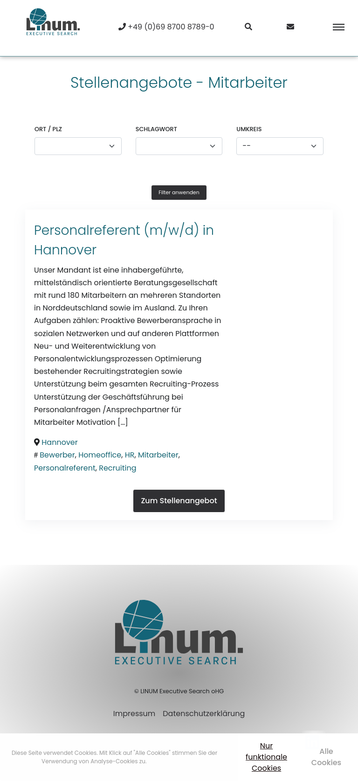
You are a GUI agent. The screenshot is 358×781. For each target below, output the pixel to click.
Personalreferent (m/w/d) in (124, 230)
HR (130, 455)
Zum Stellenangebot (179, 500)
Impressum (134, 713)
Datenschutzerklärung (204, 713)
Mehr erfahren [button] (167, 761)
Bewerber (57, 455)
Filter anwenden (178, 192)
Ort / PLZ (48, 129)
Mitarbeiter (158, 455)
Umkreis (249, 129)
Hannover (65, 250)
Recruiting (117, 468)
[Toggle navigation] (332, 27)
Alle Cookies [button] (326, 757)
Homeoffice (99, 455)
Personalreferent (65, 468)
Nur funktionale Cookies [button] (266, 757)
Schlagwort (156, 129)
